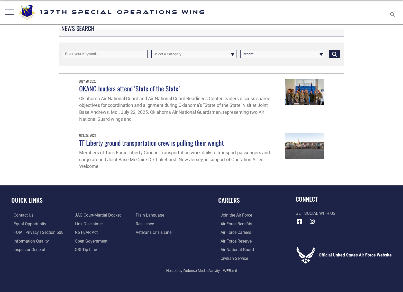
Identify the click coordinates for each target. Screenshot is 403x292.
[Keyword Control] (105, 54)
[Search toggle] (393, 12)
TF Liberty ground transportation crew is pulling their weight (151, 143)
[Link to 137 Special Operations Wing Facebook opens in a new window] (299, 221)
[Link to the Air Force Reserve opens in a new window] (233, 240)
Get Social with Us (315, 213)
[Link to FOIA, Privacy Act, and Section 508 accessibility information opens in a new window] (36, 232)
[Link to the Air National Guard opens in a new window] (235, 249)
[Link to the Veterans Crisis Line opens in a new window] (154, 232)
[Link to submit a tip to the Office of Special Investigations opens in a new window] (85, 249)
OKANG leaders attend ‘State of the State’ (129, 88)
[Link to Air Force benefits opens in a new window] (234, 223)
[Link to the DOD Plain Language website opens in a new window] (150, 215)
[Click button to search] (334, 54)
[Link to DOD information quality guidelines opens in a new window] (29, 240)
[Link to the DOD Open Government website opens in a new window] (90, 240)
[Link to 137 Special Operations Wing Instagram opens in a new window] (312, 221)
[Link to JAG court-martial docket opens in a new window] (97, 215)
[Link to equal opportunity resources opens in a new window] (27, 223)
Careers (229, 199)
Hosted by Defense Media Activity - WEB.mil (201, 270)
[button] (8, 12)
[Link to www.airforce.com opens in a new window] (234, 215)
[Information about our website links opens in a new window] (88, 223)
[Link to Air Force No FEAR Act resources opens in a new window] (85, 232)
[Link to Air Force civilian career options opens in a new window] (232, 258)
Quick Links (27, 199)
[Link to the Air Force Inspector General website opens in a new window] (27, 249)
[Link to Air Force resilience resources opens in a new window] (145, 223)
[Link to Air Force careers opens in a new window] (233, 232)
